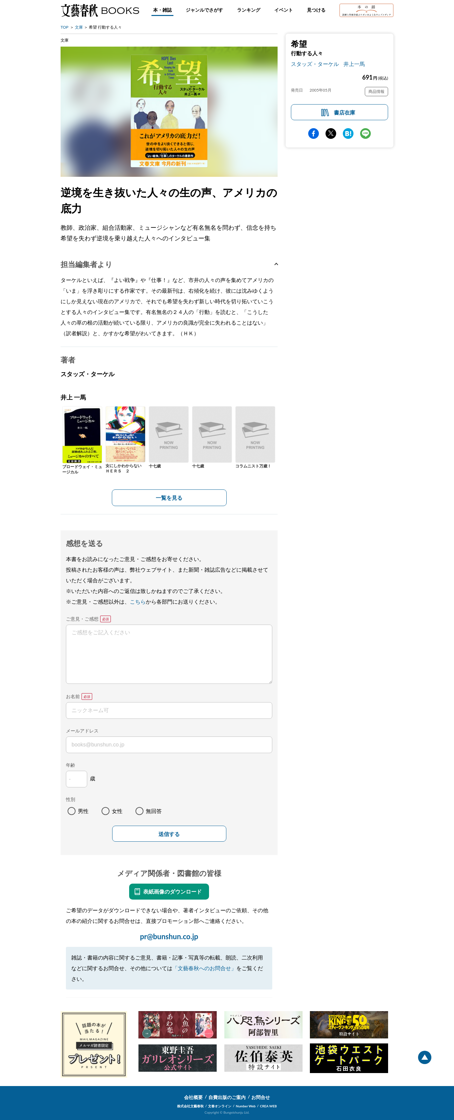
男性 (83, 811)
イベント (283, 10)
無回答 (154, 811)
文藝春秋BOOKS (100, 10)
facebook (313, 133)
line (365, 133)
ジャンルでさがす (204, 10)
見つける (316, 10)
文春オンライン (219, 1106)
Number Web (246, 1106)
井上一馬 (354, 64)
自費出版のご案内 (227, 1097)
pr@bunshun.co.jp (169, 936)
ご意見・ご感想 (82, 619)
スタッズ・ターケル (315, 64)
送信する (169, 834)
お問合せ (260, 1097)
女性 (117, 811)
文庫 (79, 27)
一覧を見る (169, 497)
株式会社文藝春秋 (190, 1106)
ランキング (248, 10)
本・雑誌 (162, 10)
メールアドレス (82, 730)
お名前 (73, 696)
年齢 (70, 765)
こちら (138, 601)
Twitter (331, 133)
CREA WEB (268, 1106)
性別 (70, 799)
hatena (348, 133)
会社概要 (193, 1097)
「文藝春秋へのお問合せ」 (204, 968)
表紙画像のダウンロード (172, 891)
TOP (65, 27)
